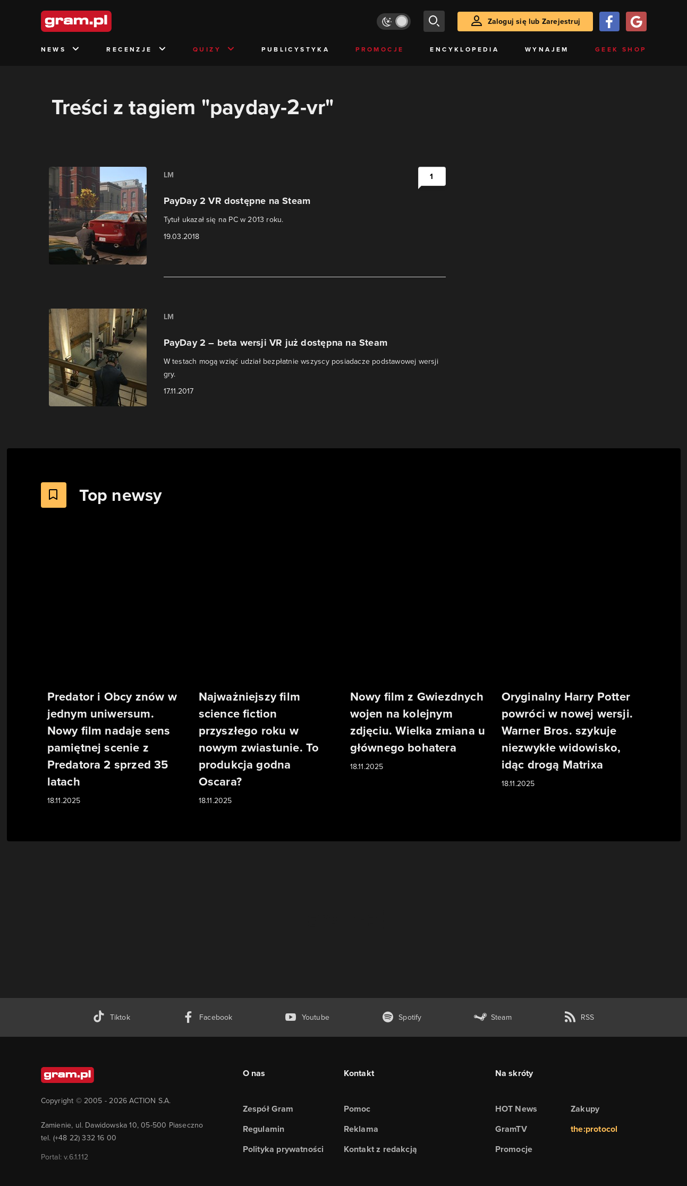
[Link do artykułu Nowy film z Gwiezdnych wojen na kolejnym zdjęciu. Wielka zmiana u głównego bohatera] (419, 655)
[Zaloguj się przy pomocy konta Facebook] (609, 21)
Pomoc (357, 1109)
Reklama (361, 1129)
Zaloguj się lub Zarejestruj (534, 21)
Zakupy (585, 1109)
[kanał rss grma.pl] (579, 1017)
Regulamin (264, 1129)
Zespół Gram (268, 1109)
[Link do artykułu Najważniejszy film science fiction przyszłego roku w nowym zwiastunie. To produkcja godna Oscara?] (268, 672)
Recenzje (136, 49)
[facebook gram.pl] (207, 1017)
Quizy (214, 49)
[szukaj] (434, 21)
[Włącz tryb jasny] (394, 21)
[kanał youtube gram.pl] (306, 1017)
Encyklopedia (464, 49)
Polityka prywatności (283, 1149)
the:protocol (594, 1129)
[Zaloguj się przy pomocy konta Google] (636, 21)
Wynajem (547, 49)
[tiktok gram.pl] (111, 1017)
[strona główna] (102, 21)
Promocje (379, 49)
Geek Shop (621, 49)
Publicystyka (295, 49)
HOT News (516, 1109)
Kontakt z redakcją (381, 1149)
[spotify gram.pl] (401, 1017)
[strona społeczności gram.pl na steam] (493, 1017)
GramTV (511, 1129)
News (61, 49)
